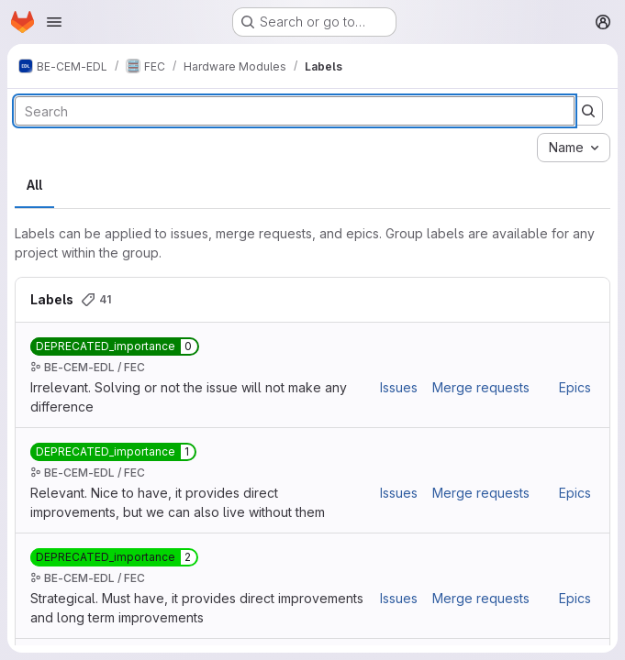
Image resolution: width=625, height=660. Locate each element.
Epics (575, 387)
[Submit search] (588, 111)
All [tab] (34, 184)
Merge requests (481, 387)
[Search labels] (295, 111)
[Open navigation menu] (54, 22)
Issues (399, 387)
